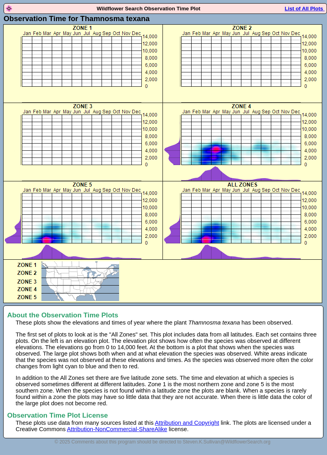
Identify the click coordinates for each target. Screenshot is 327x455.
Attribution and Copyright (187, 423)
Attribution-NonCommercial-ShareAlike (117, 429)
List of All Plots (305, 9)
